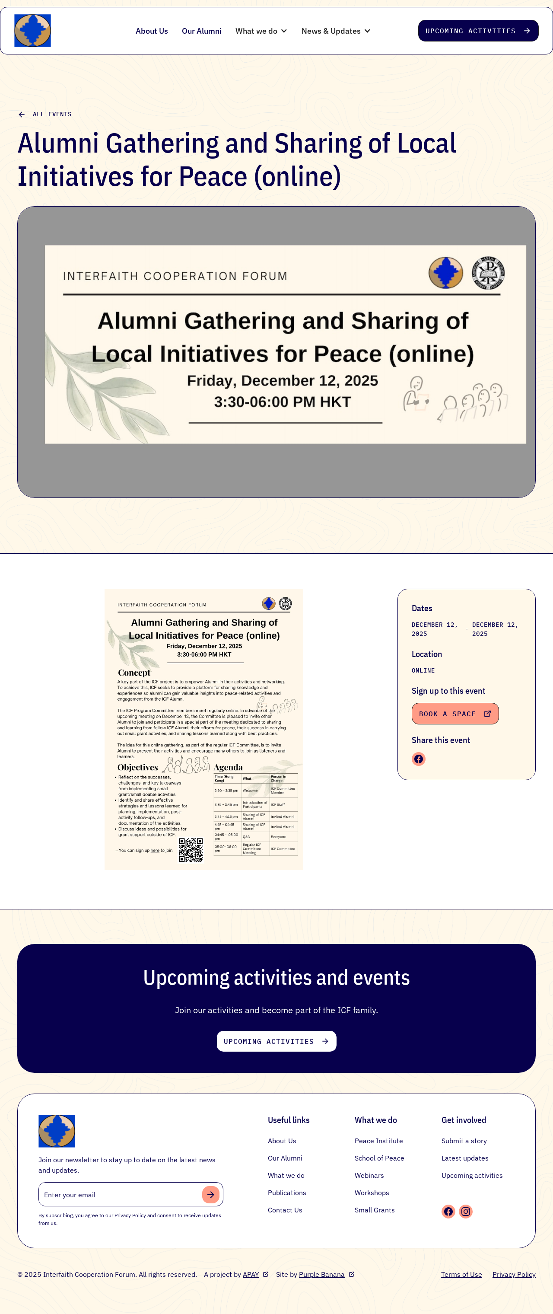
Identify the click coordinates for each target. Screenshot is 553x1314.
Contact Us (285, 1210)
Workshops (372, 1192)
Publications (287, 1192)
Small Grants (375, 1210)
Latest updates (465, 1158)
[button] (261, 31)
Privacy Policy (514, 1274)
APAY (251, 1274)
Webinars (369, 1175)
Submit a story (464, 1140)
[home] (60, 30)
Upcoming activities (472, 1175)
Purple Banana (322, 1274)
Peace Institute (379, 1140)
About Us (152, 31)
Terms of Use (461, 1274)
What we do (286, 1175)
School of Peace (379, 1158)
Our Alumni (202, 31)
